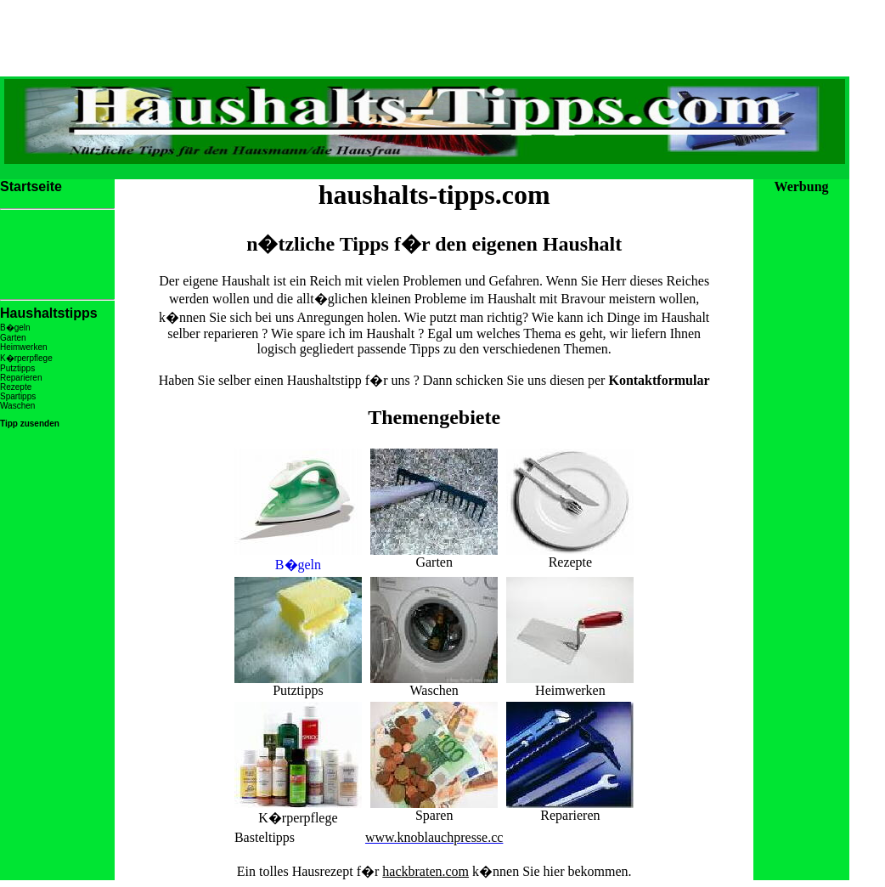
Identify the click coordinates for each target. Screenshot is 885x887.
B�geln (298, 557)
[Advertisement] (425, 170)
